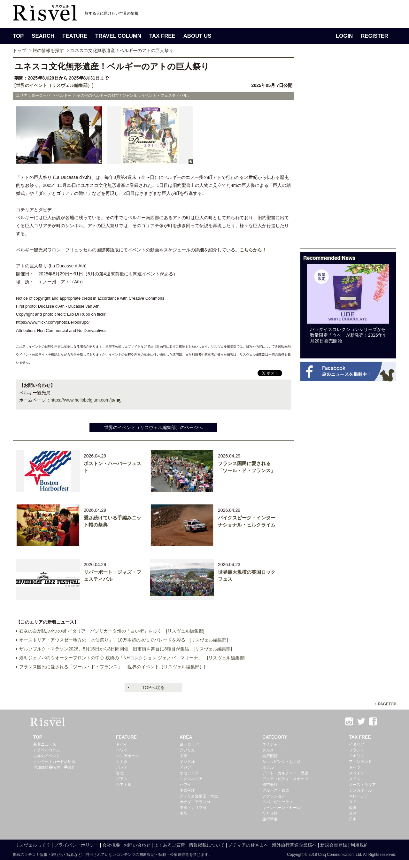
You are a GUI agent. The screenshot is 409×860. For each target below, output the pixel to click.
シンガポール (127, 756)
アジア (185, 767)
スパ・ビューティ (277, 802)
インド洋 (187, 761)
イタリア (356, 744)
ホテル (268, 767)
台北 (120, 773)
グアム (121, 779)
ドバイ (121, 744)
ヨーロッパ (189, 744)
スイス (354, 779)
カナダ (121, 761)
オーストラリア (362, 784)
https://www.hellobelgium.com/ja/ (82, 400)
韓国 (353, 807)
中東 (183, 756)
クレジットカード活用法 (54, 761)
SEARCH (43, 36)
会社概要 (111, 845)
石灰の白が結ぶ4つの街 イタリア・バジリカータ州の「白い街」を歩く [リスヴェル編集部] (111, 630)
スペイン (356, 773)
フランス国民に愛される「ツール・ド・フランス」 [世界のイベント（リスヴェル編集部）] (112, 666)
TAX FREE (162, 36)
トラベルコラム (46, 750)
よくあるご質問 (169, 845)
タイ (353, 802)
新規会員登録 (333, 845)
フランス (356, 750)
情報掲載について (207, 845)
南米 (183, 813)
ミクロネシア (191, 779)
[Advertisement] (348, 153)
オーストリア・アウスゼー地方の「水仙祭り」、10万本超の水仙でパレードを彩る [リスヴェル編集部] (123, 639)
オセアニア (189, 773)
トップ (19, 50)
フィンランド (360, 761)
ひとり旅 (270, 813)
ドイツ (354, 767)
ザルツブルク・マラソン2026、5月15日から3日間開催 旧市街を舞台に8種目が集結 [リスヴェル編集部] (125, 648)
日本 (353, 819)
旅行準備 (270, 819)
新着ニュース (44, 744)
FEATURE (74, 36)
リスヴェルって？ (32, 845)
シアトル (123, 784)
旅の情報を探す (48, 50)
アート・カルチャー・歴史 (285, 773)
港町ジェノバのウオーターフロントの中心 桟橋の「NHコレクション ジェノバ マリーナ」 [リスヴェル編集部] (132, 657)
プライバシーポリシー (76, 845)
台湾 (353, 813)
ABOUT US (197, 36)
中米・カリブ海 (193, 807)
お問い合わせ (137, 845)
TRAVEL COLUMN (118, 36)
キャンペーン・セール (281, 807)
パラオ (121, 767)
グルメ (268, 750)
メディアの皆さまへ (248, 845)
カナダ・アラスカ (195, 802)
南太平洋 (187, 790)
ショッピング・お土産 (281, 761)
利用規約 (359, 845)
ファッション (273, 796)
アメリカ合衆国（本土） (201, 796)
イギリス (356, 756)
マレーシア (358, 796)
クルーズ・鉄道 (275, 790)
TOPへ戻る (153, 687)
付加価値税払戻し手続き (54, 767)
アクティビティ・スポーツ (285, 779)
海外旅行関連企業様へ (294, 845)
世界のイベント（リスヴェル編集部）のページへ (153, 427)
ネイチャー (272, 744)
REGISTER (374, 36)
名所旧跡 (270, 756)
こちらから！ (253, 249)
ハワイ (121, 750)
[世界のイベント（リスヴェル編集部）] (53, 85)
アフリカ (187, 750)
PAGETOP (387, 704)
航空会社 (270, 784)
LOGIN (344, 36)
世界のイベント (46, 756)
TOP (18, 36)
